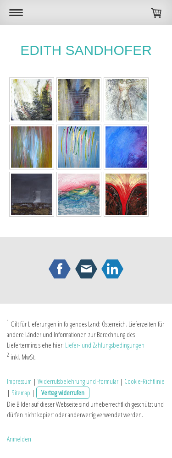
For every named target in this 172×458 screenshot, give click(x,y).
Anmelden (19, 438)
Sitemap (20, 392)
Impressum (19, 381)
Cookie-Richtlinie (144, 381)
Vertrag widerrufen (62, 392)
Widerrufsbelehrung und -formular (78, 381)
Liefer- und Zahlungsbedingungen (104, 344)
